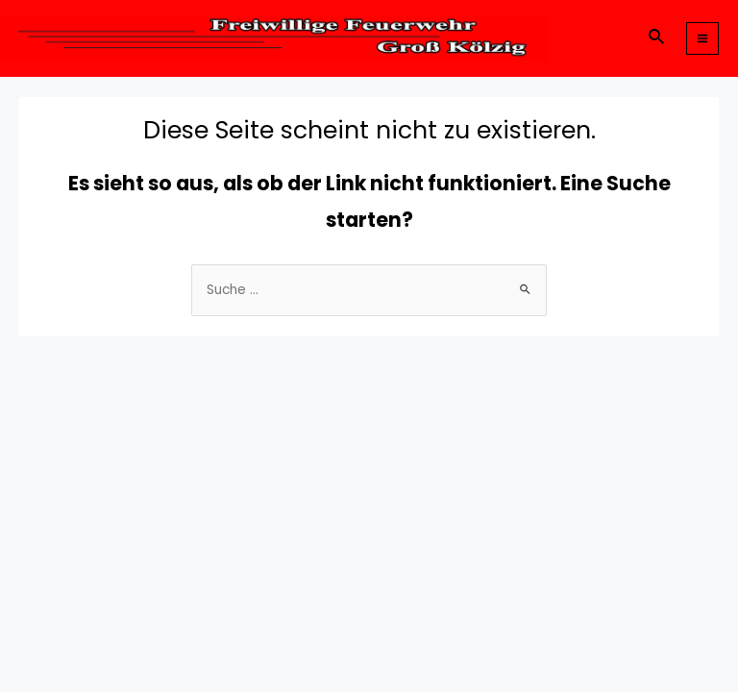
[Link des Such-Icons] (657, 38)
